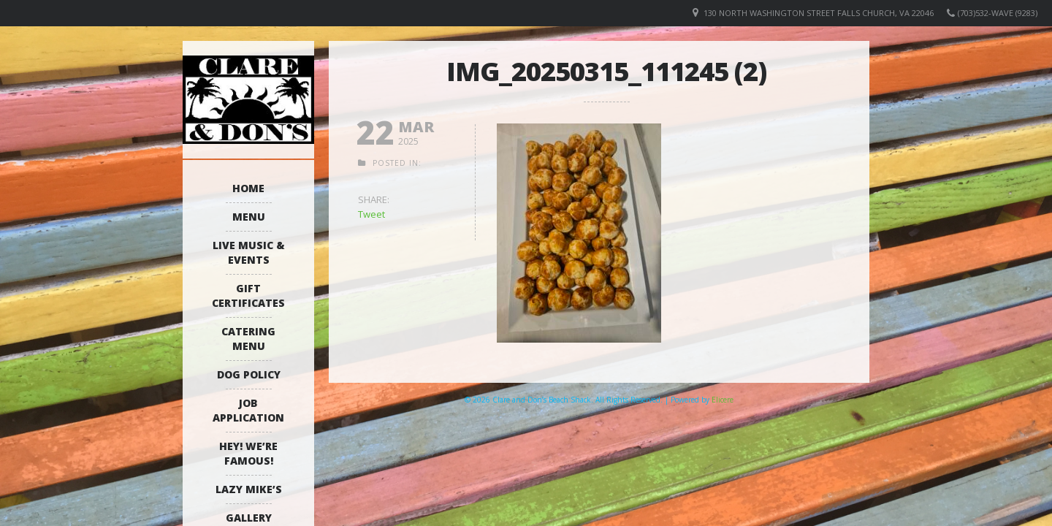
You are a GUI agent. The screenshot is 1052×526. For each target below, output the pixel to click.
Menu (248, 217)
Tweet (371, 214)
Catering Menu (248, 338)
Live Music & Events (249, 252)
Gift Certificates (248, 295)
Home (248, 188)
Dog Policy (249, 374)
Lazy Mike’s (249, 489)
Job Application (248, 410)
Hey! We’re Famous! (248, 453)
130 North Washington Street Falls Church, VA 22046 (819, 12)
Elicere (722, 399)
